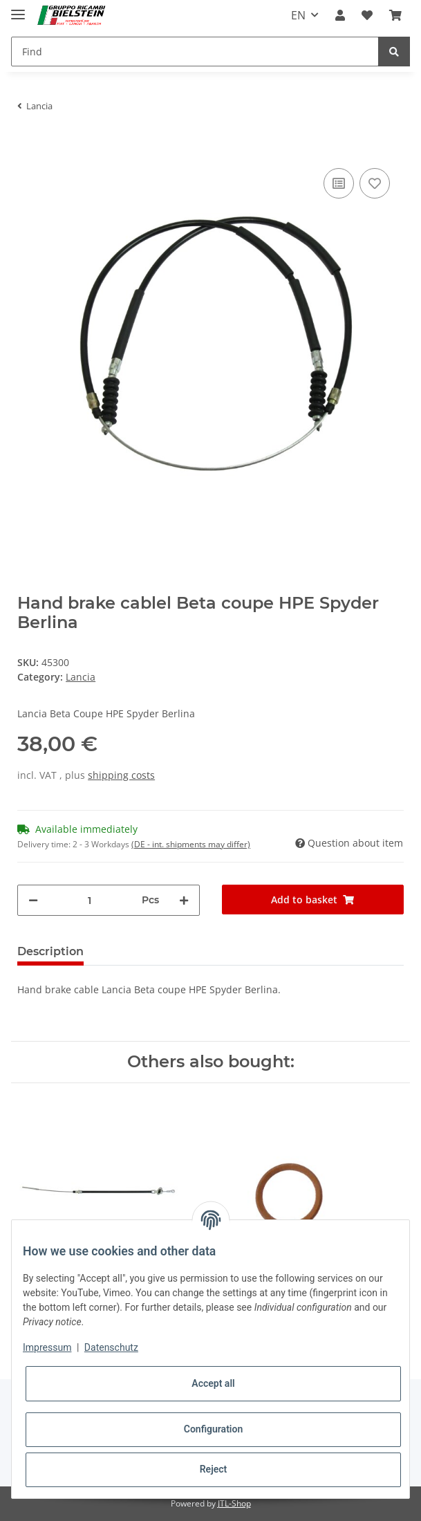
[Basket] (395, 15)
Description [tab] (50, 951)
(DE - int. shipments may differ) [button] (190, 844)
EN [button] (298, 15)
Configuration (213, 1429)
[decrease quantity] (33, 900)
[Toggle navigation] (18, 8)
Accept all (212, 1383)
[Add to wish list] (374, 183)
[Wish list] (367, 15)
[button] (340, 15)
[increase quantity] (184, 900)
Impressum (47, 1347)
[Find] (195, 51)
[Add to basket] (28, 143)
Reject (213, 1469)
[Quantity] (89, 900)
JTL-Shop (234, 1503)
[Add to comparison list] (339, 183)
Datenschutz (111, 1347)
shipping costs (121, 775)
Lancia (80, 676)
